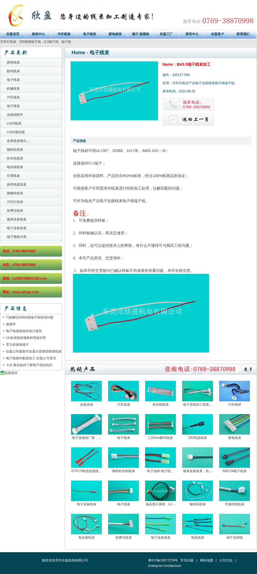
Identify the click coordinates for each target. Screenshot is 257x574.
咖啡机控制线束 (123, 471)
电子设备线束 (16, 228)
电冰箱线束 (15, 167)
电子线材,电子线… (160, 471)
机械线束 (13, 88)
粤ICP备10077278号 (163, 560)
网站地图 (206, 560)
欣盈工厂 (166, 34)
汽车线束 (64, 34)
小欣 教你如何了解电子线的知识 (29, 365)
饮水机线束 (15, 158)
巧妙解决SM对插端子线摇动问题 (29, 317)
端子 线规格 (140, 34)
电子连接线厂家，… (86, 438)
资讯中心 (191, 34)
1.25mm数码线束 (160, 438)
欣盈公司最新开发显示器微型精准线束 (34, 351)
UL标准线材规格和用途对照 (26, 338)
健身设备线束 (16, 219)
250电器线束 (197, 438)
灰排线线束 (160, 404)
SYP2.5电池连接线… (86, 471)
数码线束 (13, 71)
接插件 (11, 324)
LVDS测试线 (16, 132)
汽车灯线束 (8, 42)
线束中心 (38, 34)
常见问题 (187, 560)
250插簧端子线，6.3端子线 (39, 42)
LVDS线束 (14, 123)
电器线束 (197, 537)
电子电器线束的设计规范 (24, 331)
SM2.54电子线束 (234, 471)
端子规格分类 (16, 237)
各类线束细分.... (18, 141)
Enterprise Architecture (164, 566)
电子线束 (89, 34)
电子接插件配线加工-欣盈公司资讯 (31, 358)
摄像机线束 (15, 193)
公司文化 (225, 560)
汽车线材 (234, 404)
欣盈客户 (217, 34)
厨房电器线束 (16, 184)
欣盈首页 (12, 34)
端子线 (66, 42)
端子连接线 (235, 537)
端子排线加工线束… (197, 404)
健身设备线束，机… (197, 471)
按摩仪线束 (15, 210)
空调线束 (13, 176)
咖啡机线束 (15, 149)
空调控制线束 (234, 504)
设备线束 (86, 404)
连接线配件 (15, 115)
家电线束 (115, 34)
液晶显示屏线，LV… (161, 504)
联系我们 (243, 34)
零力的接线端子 (17, 345)
